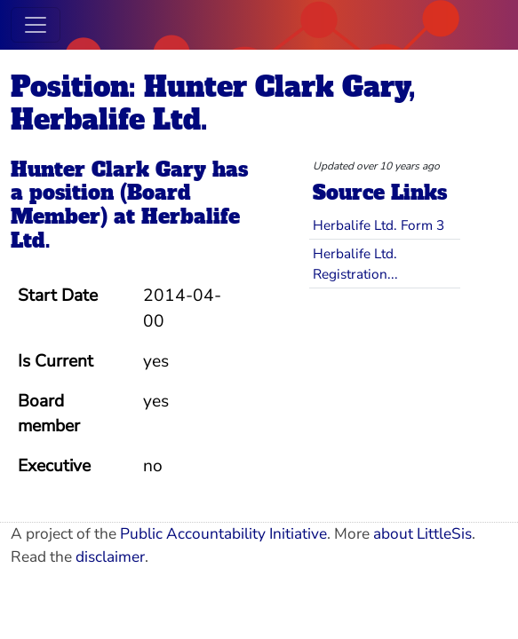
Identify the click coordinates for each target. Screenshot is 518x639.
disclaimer (110, 557)
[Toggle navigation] (35, 25)
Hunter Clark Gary (108, 169)
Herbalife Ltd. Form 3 (378, 225)
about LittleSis (422, 534)
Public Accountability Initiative (223, 534)
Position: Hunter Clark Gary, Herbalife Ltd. (213, 103)
